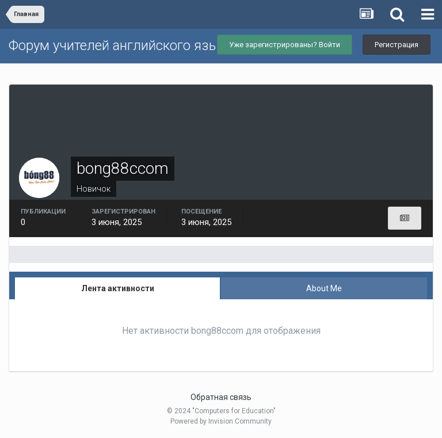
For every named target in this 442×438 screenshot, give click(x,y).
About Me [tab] (324, 288)
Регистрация (396, 44)
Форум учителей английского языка (121, 45)
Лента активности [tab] (117, 288)
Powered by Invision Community (221, 421)
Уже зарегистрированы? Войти (284, 44)
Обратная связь (221, 397)
